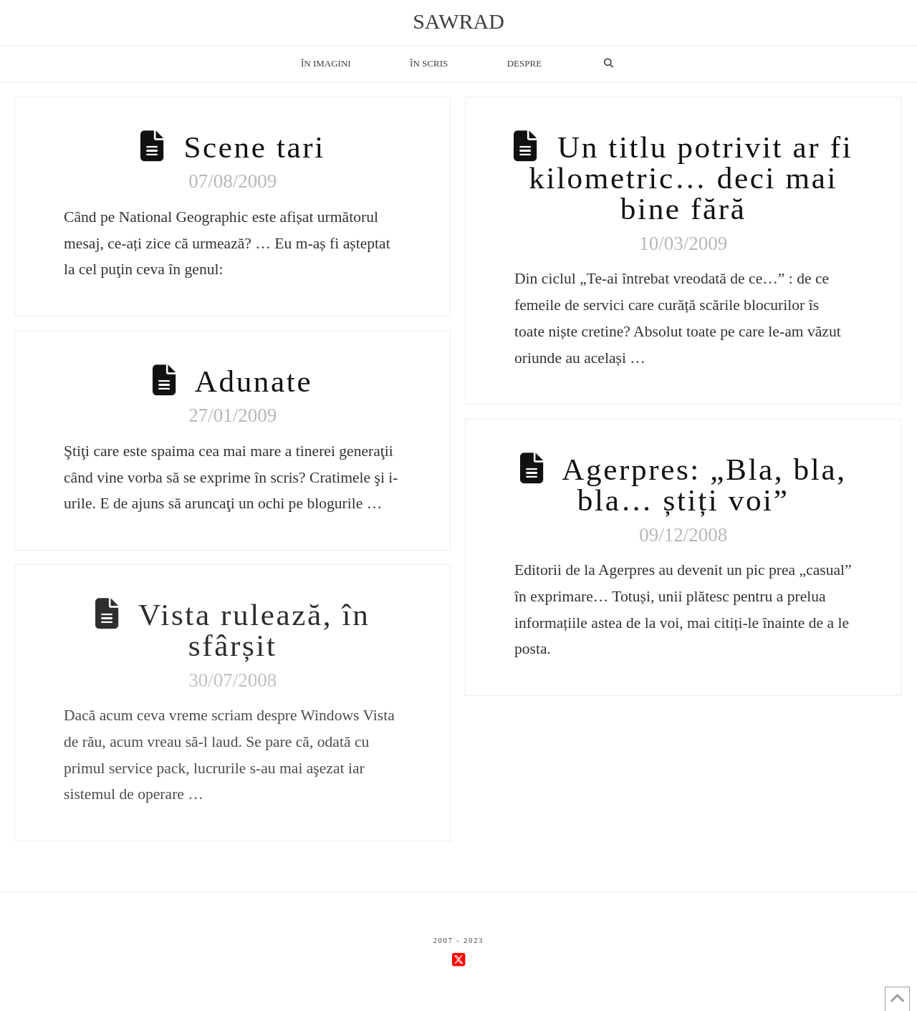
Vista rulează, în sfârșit (254, 630)
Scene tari (254, 147)
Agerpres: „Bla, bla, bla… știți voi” (704, 485)
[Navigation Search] (608, 64)
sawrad (458, 21)
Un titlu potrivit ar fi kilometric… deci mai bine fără (691, 178)
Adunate (253, 381)
